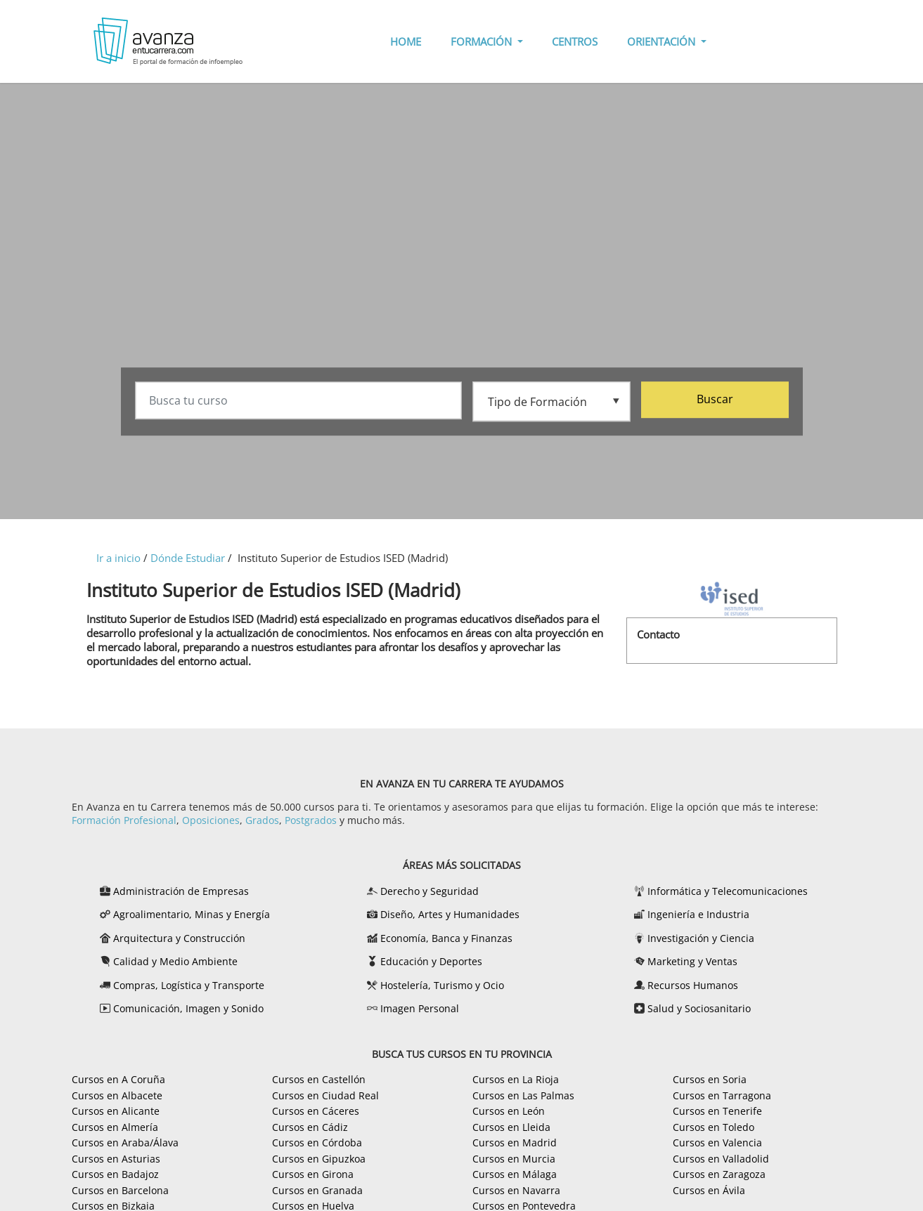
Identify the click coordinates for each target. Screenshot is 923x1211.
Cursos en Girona (313, 1174)
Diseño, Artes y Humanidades (449, 914)
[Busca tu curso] (298, 402)
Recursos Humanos (692, 985)
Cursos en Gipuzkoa (319, 1158)
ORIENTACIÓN (662, 41)
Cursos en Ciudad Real (325, 1095)
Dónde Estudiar (187, 558)
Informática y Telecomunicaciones (727, 891)
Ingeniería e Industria (698, 914)
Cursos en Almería (115, 1127)
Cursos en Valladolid (721, 1158)
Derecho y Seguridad (429, 891)
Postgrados (311, 820)
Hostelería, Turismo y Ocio (442, 985)
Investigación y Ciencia (700, 938)
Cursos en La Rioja (515, 1079)
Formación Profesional (124, 820)
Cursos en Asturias (116, 1158)
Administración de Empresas (181, 891)
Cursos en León (508, 1111)
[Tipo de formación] (551, 401)
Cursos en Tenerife (717, 1111)
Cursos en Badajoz (115, 1174)
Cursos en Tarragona (722, 1095)
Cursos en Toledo (713, 1127)
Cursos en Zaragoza (719, 1174)
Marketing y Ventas (692, 961)
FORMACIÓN (483, 41)
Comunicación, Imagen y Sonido (188, 1008)
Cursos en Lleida (511, 1127)
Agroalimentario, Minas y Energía (191, 914)
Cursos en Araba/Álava (125, 1142)
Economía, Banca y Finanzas (446, 938)
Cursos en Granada (317, 1190)
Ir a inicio (118, 558)
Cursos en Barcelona (120, 1190)
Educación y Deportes (431, 961)
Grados (262, 820)
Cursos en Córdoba (317, 1142)
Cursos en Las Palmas (523, 1095)
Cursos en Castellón (319, 1079)
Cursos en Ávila (709, 1190)
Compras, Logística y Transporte (188, 985)
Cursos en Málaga (514, 1174)
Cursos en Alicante (116, 1111)
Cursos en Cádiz (310, 1127)
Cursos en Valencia (717, 1142)
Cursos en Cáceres (315, 1111)
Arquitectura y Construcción (179, 938)
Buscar (715, 400)
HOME (405, 41)
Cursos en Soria (710, 1079)
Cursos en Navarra (516, 1190)
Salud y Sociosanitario (699, 1008)
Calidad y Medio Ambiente (175, 961)
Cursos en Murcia (513, 1158)
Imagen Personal (419, 1008)
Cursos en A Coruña (118, 1079)
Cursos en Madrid (514, 1142)
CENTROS (575, 41)
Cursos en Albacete (117, 1095)
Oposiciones (211, 820)
